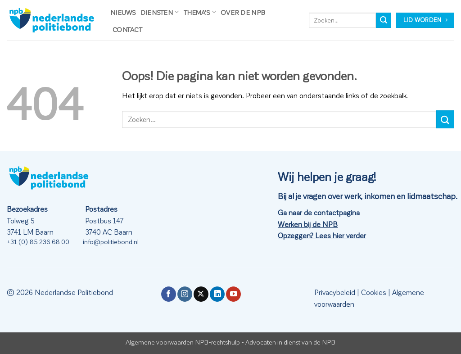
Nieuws (123, 12)
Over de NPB (243, 12)
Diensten (159, 12)
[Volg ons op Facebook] (168, 294)
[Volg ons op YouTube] (233, 294)
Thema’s (200, 12)
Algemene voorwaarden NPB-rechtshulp (183, 342)
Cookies (373, 292)
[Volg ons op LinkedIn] (217, 294)
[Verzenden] (383, 20)
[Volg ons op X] (201, 294)
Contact (127, 29)
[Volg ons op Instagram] (184, 294)
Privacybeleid (334, 292)
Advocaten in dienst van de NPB (290, 342)
